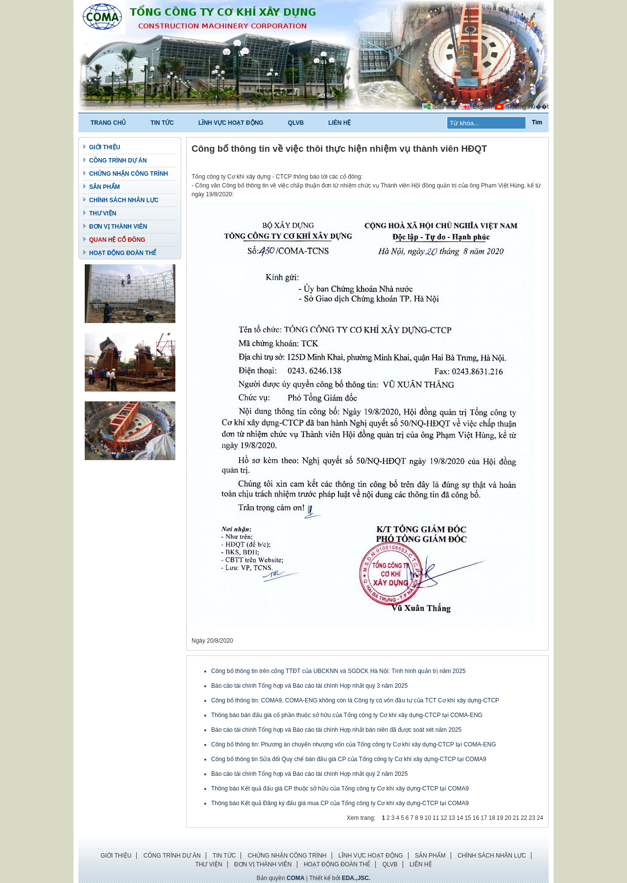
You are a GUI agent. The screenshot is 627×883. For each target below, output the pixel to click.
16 (476, 817)
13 (452, 817)
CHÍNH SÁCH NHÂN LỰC (124, 200)
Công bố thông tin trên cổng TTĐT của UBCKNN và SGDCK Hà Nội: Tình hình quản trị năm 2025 (338, 671)
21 (516, 817)
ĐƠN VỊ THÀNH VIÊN (118, 226)
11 (436, 817)
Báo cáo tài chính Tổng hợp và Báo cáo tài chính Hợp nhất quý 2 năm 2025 (309, 773)
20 (508, 817)
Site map (446, 106)
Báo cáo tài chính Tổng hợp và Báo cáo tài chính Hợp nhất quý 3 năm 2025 (309, 685)
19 (500, 817)
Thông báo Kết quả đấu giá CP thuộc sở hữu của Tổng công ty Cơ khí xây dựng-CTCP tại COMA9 (340, 788)
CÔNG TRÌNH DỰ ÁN (118, 160)
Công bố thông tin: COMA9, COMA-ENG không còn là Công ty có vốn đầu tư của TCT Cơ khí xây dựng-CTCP (355, 700)
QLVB (296, 122)
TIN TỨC (162, 122)
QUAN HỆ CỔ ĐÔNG (117, 239)
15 (467, 817)
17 (484, 817)
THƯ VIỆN (102, 213)
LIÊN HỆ (339, 122)
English (482, 106)
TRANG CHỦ (108, 122)
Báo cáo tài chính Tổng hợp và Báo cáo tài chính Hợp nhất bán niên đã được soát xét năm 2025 (336, 729)
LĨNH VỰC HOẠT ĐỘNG (231, 122)
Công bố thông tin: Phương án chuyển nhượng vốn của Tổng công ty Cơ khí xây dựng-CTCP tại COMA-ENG (353, 744)
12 (443, 817)
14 (460, 817)
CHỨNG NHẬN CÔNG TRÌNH (128, 173)
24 (540, 817)
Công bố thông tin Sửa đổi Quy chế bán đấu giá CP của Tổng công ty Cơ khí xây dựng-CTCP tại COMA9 (348, 759)
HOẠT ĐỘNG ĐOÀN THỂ (122, 253)
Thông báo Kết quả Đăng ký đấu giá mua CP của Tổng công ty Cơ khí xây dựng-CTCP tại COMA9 (340, 803)
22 (524, 817)
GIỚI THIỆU (104, 147)
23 (532, 817)
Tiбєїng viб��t (528, 106)
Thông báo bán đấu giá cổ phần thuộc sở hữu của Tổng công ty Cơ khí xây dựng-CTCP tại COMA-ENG (346, 715)
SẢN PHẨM (104, 187)
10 (428, 817)
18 (491, 817)
